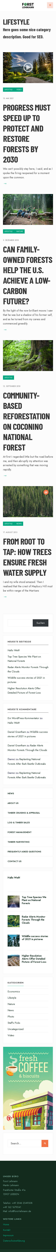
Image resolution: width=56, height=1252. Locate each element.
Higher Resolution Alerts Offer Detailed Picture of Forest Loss (34, 959)
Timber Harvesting (19, 841)
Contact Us (14, 861)
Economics (14, 991)
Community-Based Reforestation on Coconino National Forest (26, 421)
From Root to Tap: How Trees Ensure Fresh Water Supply (27, 557)
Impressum (8, 1235)
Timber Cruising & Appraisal (24, 812)
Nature (19, 231)
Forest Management (20, 832)
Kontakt (6, 1230)
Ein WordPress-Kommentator (23, 718)
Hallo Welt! (14, 650)
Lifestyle (8, 89)
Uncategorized (15, 1029)
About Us (13, 803)
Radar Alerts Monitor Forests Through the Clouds (33, 920)
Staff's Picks (14, 1023)
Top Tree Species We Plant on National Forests (34, 900)
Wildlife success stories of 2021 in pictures (35, 937)
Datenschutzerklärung (14, 1240)
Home (6, 1224)
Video (19, 89)
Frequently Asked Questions (24, 851)
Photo (11, 1016)
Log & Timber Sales (19, 822)
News (19, 523)
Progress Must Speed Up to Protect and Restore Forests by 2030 (26, 133)
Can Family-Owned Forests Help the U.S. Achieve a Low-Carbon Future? (27, 275)
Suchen (40, 623)
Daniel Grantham (17, 732)
